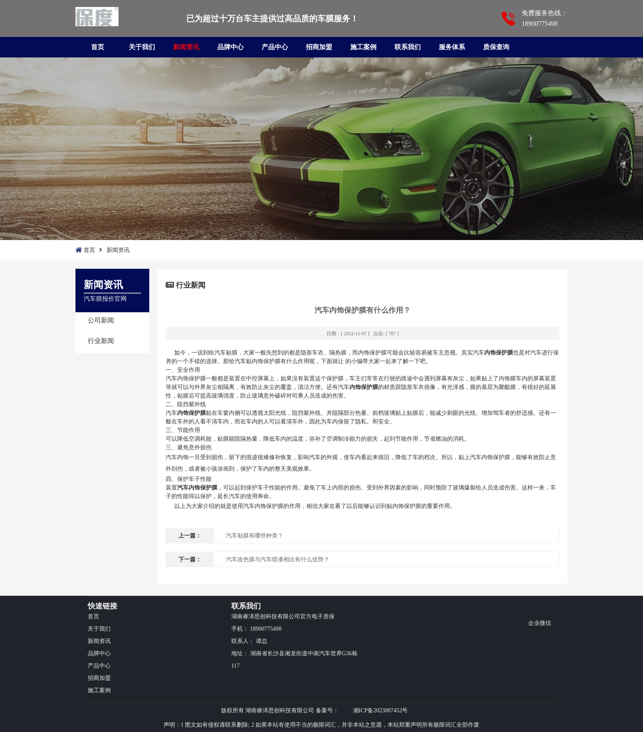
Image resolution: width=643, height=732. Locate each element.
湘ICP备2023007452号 (380, 710)
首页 (97, 46)
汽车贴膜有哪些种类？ (254, 536)
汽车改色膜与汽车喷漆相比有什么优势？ (277, 559)
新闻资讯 (186, 46)
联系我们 (407, 46)
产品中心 (275, 46)
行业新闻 (101, 340)
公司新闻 (101, 320)
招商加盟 (319, 46)
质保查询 (496, 46)
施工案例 (363, 46)
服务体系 (452, 46)
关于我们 (142, 46)
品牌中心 (230, 46)
